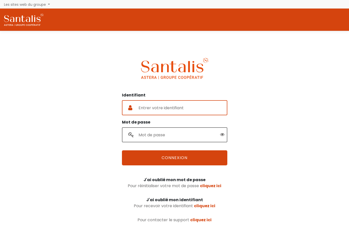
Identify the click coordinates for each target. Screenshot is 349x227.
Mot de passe (136, 122)
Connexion (174, 158)
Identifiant (134, 95)
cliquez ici (210, 186)
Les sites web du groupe (25, 4)
